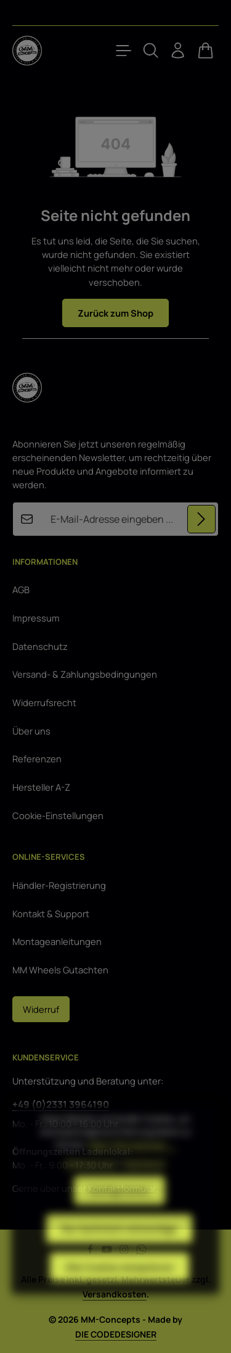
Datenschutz (40, 646)
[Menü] (123, 50)
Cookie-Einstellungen (57, 815)
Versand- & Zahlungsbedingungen (84, 674)
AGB (21, 589)
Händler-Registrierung (59, 885)
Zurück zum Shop (115, 313)
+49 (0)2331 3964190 (60, 1104)
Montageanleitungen (57, 941)
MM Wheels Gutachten (60, 970)
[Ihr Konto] (178, 50)
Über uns (31, 731)
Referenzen (37, 758)
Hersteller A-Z (41, 787)
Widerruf (41, 1009)
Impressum (36, 618)
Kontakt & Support (50, 913)
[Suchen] (151, 50)
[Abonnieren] (201, 518)
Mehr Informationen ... (132, 1172)
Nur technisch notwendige (119, 1256)
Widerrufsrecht (44, 702)
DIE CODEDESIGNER (115, 1334)
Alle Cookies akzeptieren (119, 1294)
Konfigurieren (119, 1218)
